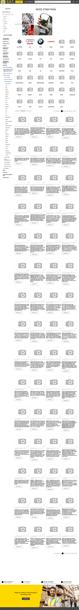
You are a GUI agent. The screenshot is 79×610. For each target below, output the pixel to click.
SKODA (6, 140)
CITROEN (5, 21)
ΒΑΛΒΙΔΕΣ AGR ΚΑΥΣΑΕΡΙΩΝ (5, 48)
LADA (6, 115)
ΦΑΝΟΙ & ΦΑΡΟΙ (6, 177)
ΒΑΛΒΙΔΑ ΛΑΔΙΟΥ (6, 43)
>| (75, 111)
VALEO (5, 18)
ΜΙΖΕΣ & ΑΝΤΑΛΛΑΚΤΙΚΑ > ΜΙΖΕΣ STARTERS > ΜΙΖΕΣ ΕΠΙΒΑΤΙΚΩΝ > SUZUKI (8, 70)
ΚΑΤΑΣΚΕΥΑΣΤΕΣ (6, 59)
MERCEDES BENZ (8, 125)
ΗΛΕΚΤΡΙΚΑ (5, 50)
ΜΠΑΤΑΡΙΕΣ (5, 172)
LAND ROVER (7, 117)
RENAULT (7, 136)
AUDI (6, 85)
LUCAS (6, 119)
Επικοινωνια (25, 598)
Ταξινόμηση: (17, 110)
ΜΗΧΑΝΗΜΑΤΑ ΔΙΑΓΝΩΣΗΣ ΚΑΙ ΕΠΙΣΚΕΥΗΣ (6, 62)
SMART (6, 142)
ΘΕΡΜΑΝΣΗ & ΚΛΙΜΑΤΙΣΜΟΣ (5, 56)
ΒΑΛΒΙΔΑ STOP (6, 41)
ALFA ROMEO (7, 83)
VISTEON (7, 150)
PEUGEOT (7, 134)
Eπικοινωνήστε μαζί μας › (67, 583)
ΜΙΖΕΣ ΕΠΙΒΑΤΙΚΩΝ (8, 81)
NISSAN (6, 129)
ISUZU (6, 108)
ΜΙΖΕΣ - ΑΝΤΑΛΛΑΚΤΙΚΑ (7, 73)
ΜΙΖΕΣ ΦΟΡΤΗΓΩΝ (7, 166)
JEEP (5, 30)
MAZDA (6, 123)
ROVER (6, 138)
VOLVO (6, 155)
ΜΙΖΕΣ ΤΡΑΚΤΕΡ (7, 164)
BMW (6, 87)
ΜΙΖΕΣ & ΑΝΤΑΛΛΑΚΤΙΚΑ (7, 67)
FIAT (4, 25)
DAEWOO (5, 23)
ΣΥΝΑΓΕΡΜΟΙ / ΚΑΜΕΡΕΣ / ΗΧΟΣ (8, 175)
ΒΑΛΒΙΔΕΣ (5, 45)
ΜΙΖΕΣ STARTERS (6, 75)
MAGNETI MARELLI (8, 121)
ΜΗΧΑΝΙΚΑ (5, 65)
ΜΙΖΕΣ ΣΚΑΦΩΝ (7, 162)
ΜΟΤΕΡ (4, 170)
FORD (5, 26)
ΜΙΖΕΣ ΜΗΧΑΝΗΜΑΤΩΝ (7, 160)
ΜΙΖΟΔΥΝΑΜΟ (6, 168)
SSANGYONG (7, 144)
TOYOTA (6, 146)
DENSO (5, 16)
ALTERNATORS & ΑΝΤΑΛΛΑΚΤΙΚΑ (6, 39)
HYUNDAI (5, 28)
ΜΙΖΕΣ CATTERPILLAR (8, 79)
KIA (4, 31)
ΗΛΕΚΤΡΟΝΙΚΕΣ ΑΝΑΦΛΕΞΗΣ (6, 53)
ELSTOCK (7, 98)
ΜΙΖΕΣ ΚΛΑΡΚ (6, 157)
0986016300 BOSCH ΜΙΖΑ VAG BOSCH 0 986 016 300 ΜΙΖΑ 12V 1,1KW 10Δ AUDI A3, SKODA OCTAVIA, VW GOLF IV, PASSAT (21, 160)
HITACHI (6, 104)
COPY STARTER (7, 77)
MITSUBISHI (7, 127)
